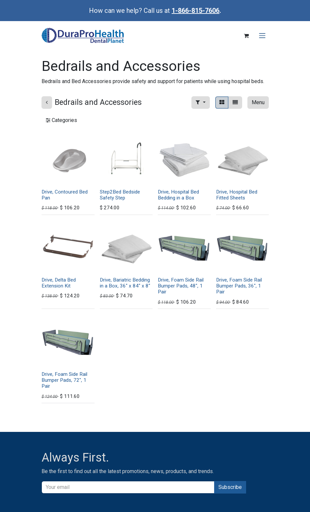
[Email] (128, 487)
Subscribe (230, 487)
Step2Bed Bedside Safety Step (119, 194)
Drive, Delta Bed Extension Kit (59, 283)
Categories (61, 120)
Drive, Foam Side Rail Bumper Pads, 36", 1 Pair (239, 286)
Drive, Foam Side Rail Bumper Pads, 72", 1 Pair (64, 380)
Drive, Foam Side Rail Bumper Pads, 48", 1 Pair (181, 286)
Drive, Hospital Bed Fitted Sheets (236, 194)
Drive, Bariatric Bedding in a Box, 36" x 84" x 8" (124, 283)
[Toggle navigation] (262, 36)
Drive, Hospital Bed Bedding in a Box (178, 194)
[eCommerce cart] (246, 35)
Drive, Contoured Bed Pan (65, 194)
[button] (200, 102)
